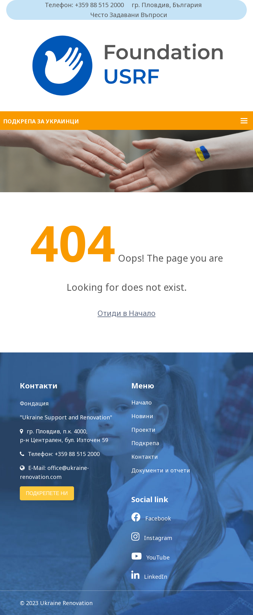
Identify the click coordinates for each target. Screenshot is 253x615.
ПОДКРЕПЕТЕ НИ (47, 493)
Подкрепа (145, 443)
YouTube (150, 557)
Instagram (151, 538)
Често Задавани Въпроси (128, 15)
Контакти (144, 456)
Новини (142, 416)
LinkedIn (149, 576)
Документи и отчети (160, 470)
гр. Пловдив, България (167, 5)
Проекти (143, 429)
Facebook (151, 518)
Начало (141, 402)
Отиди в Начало (126, 313)
